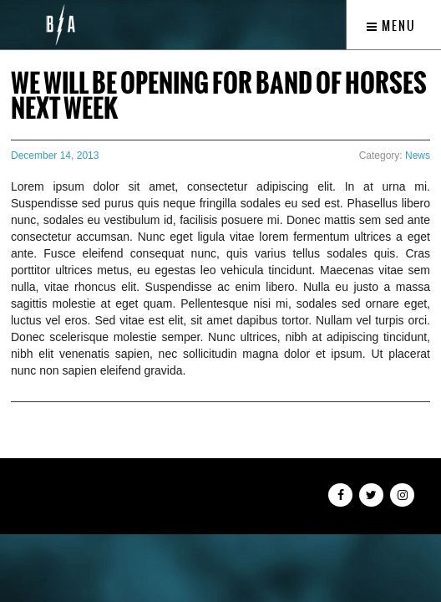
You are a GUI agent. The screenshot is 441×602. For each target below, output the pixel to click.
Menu (391, 26)
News (417, 155)
